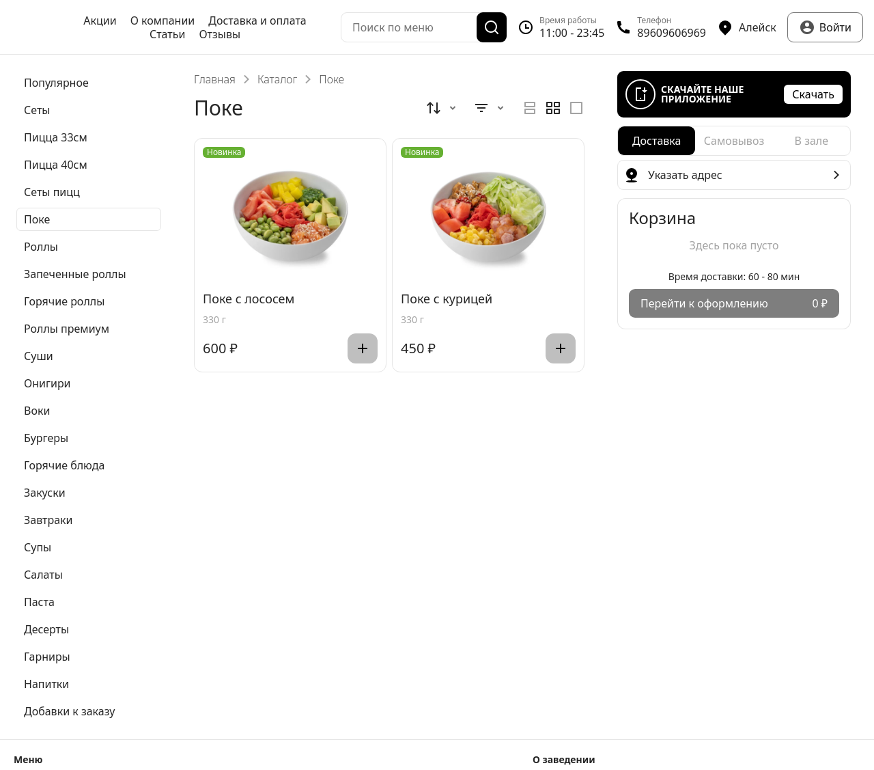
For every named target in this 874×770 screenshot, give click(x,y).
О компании (162, 20)
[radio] (530, 108)
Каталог (277, 79)
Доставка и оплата (257, 20)
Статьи (168, 34)
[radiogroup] (553, 108)
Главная (215, 79)
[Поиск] (492, 27)
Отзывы (219, 34)
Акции (99, 20)
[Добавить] (363, 348)
